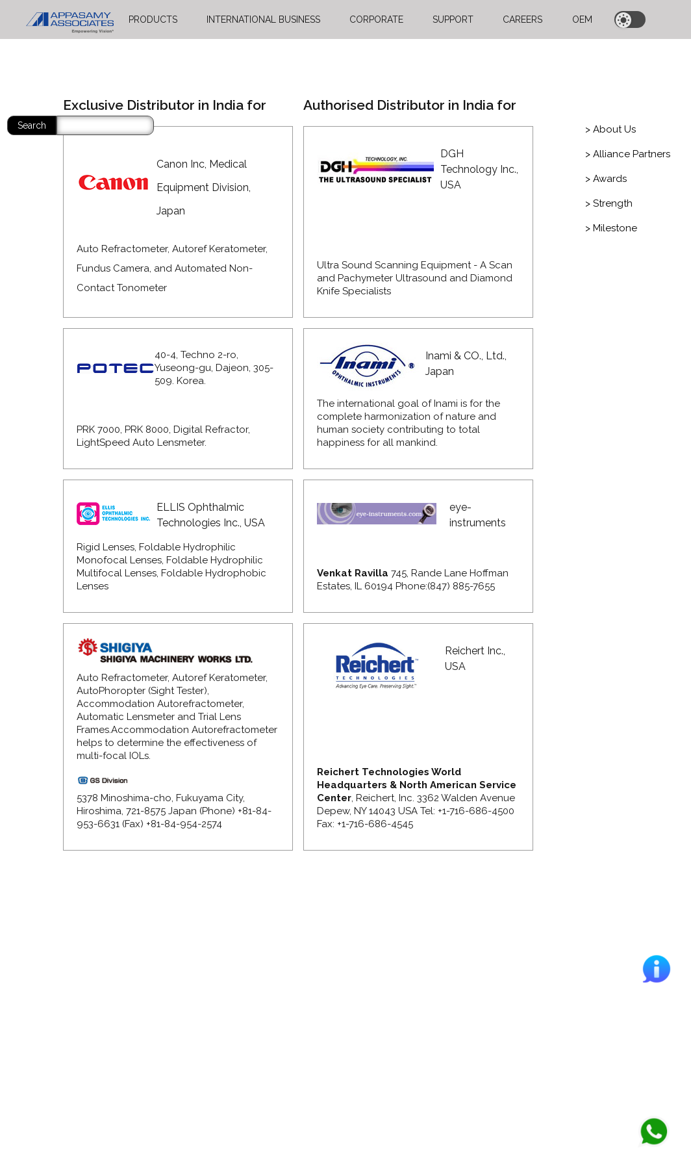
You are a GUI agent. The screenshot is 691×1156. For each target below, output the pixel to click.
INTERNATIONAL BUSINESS (263, 19)
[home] (70, 19)
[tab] (610, 129)
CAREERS (522, 19)
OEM (582, 19)
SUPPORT (453, 19)
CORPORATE (376, 19)
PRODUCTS (153, 19)
